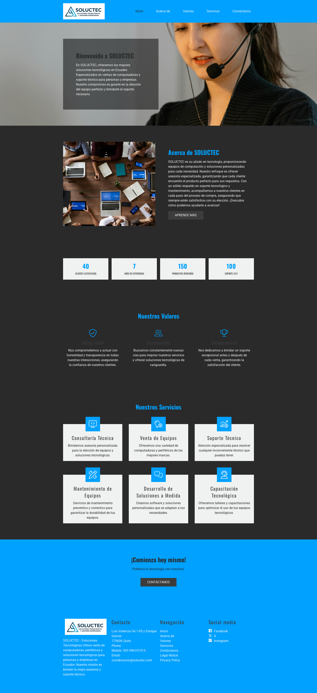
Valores (188, 11)
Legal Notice (169, 655)
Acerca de (163, 11)
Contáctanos (241, 11)
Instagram (221, 641)
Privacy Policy (170, 660)
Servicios (213, 11)
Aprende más (186, 215)
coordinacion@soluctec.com (132, 660)
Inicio (139, 11)
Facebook (221, 631)
